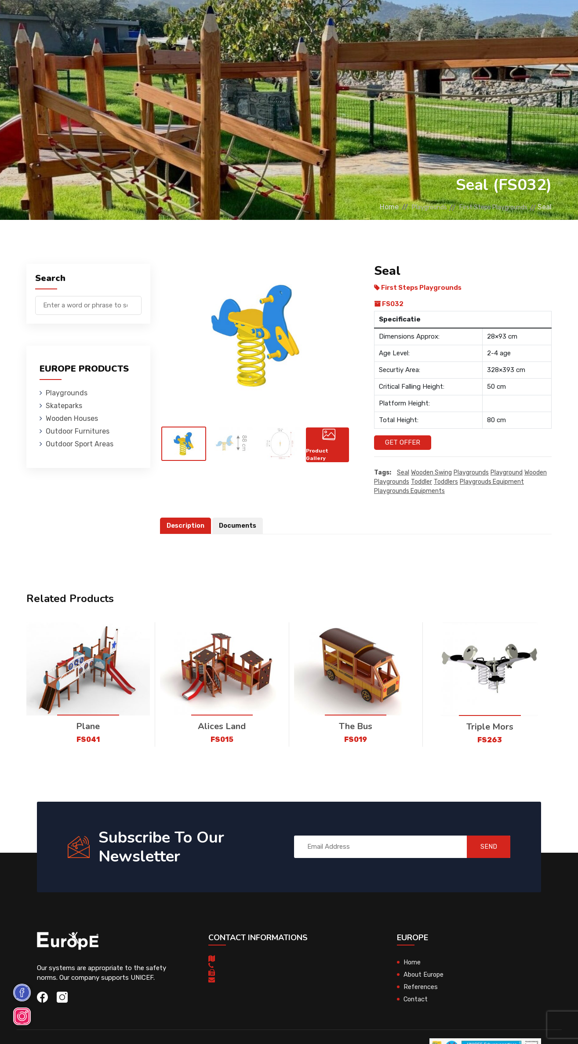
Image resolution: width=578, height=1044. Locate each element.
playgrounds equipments (409, 491)
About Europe (424, 974)
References (389, 19)
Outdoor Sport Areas (79, 444)
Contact (431, 19)
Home (365, 207)
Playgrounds (98, 19)
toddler (421, 481)
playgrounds (471, 472)
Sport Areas (338, 19)
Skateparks (149, 19)
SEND (484, 847)
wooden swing (431, 472)
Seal (403, 472)
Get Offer (402, 442)
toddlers (446, 481)
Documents (240, 525)
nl (528, 21)
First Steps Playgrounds (487, 207)
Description (186, 525)
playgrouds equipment (492, 481)
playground (507, 472)
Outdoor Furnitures (273, 19)
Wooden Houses (204, 19)
